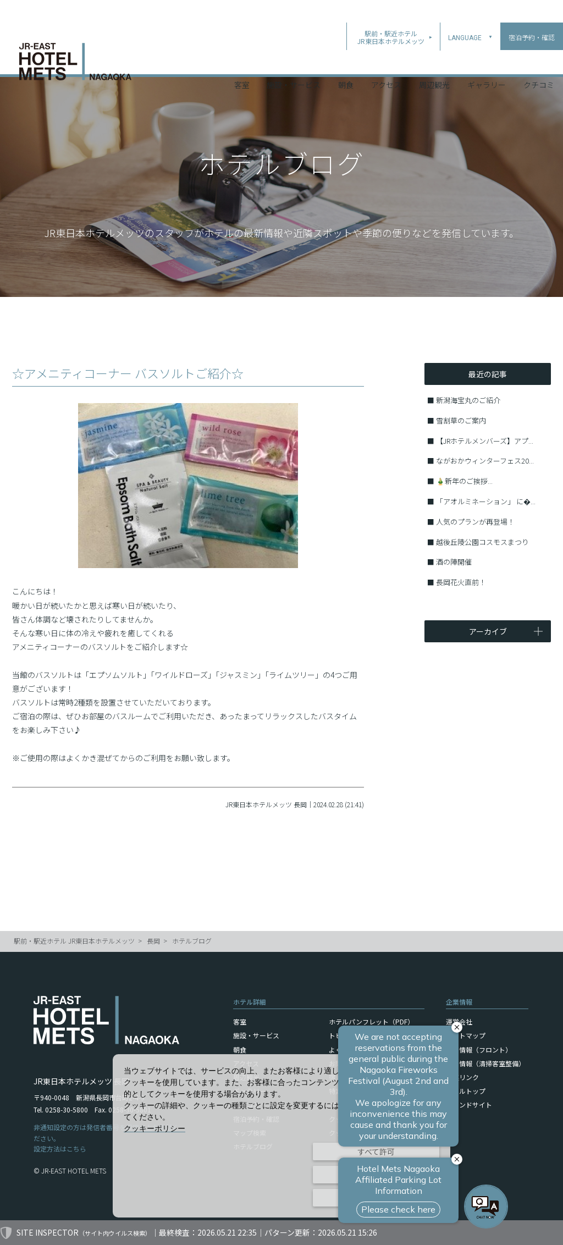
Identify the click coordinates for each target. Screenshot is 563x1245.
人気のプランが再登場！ (475, 521)
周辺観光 (434, 59)
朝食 (346, 59)
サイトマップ (465, 1035)
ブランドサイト (469, 1104)
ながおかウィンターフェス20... (485, 460)
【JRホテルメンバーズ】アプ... (484, 441)
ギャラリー (486, 59)
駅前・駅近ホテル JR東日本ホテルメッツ (74, 940)
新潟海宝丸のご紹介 (468, 400)
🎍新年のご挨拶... (464, 481)
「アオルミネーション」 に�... (486, 501)
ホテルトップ (465, 1090)
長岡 (153, 940)
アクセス (386, 59)
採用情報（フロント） (479, 1049)
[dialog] (281, 1136)
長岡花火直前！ (461, 582)
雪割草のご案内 (461, 420)
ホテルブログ (192, 940)
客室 (242, 59)
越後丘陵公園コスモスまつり (482, 542)
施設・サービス (294, 59)
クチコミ (538, 59)
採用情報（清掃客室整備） (485, 1063)
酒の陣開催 (454, 562)
